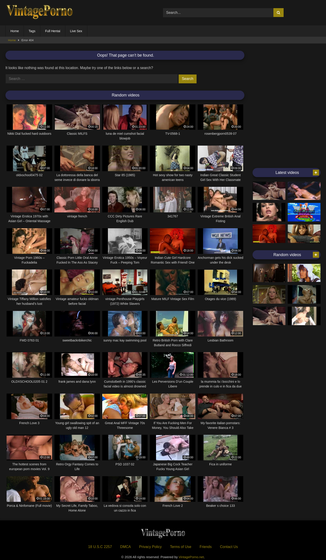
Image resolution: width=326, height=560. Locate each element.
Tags (32, 31)
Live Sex (76, 31)
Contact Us (229, 547)
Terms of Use (180, 547)
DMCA (125, 547)
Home (14, 31)
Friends (205, 547)
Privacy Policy (150, 547)
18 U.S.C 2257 (100, 547)
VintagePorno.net (191, 557)
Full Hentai (52, 31)
